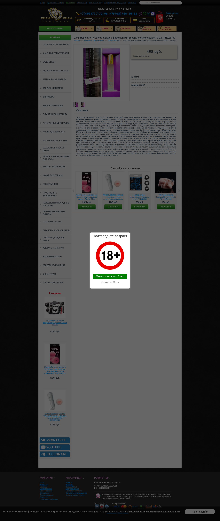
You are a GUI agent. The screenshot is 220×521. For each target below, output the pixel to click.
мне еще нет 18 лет (110, 282)
